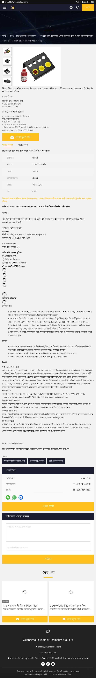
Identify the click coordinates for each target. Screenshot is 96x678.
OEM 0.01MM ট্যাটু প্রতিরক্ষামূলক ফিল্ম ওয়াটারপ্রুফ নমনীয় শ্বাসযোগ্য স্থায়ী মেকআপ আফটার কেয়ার (69, 608)
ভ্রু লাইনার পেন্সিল (37, 461)
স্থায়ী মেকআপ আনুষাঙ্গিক (26, 36)
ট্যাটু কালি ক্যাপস (56, 461)
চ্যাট (88, 7)
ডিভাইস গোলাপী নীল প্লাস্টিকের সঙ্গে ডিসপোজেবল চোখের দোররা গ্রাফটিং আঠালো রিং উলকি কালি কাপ (24, 608)
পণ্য (10, 36)
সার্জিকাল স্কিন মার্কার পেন (14, 461)
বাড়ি (4, 36)
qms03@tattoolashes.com (15, 2)
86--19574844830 (85, 2)
